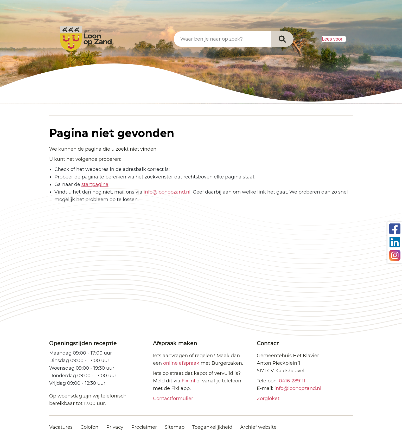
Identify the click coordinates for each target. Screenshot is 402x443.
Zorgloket (268, 398)
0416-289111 (292, 381)
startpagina (95, 184)
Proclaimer (144, 427)
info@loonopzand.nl (167, 192)
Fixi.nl (188, 381)
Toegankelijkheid (212, 427)
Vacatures (61, 427)
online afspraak (181, 363)
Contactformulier (173, 398)
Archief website (258, 427)
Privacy (114, 427)
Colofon (89, 427)
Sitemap (174, 427)
